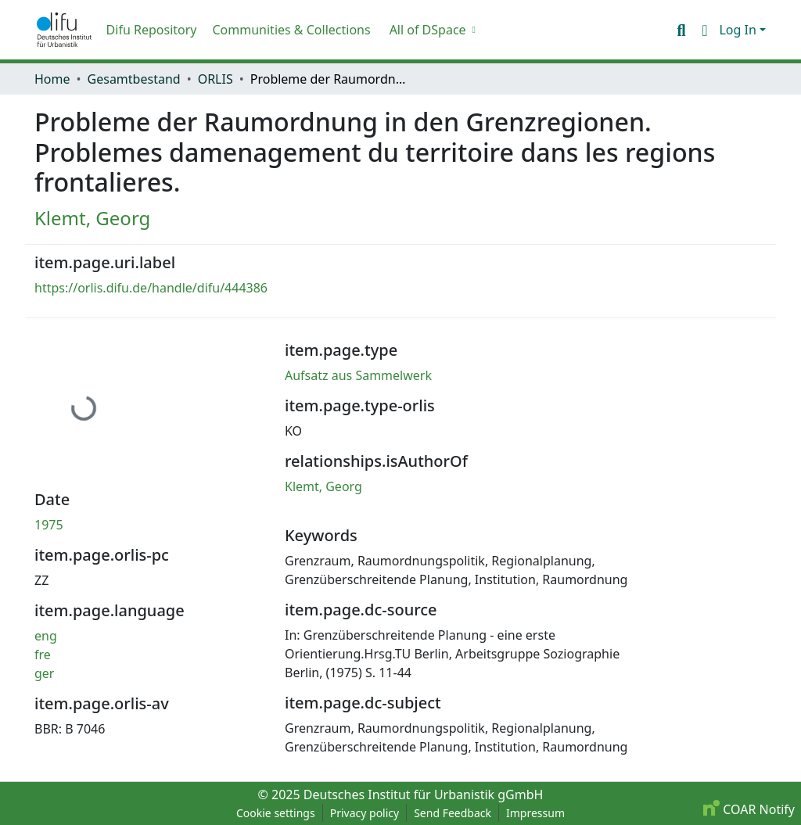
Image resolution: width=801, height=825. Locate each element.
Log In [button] (739, 29)
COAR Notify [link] (749, 809)
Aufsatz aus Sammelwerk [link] (358, 375)
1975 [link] (48, 524)
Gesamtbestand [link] (134, 79)
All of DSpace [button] (428, 29)
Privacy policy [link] (365, 812)
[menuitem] (431, 29)
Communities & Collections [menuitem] (291, 29)
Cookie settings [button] (275, 812)
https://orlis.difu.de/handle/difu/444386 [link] (151, 287)
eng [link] (45, 635)
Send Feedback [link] (452, 812)
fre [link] (42, 654)
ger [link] (44, 673)
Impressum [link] (535, 812)
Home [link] (52, 79)
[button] (64, 29)
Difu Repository (151, 29)
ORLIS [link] (215, 79)
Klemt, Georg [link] (92, 218)
